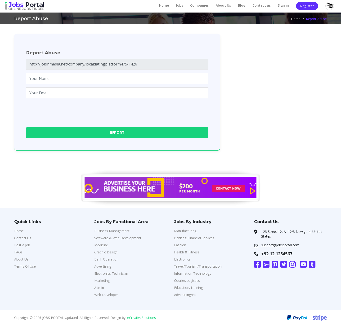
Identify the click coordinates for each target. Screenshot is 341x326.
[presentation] (62, 111)
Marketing (102, 280)
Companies (199, 5)
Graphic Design (105, 252)
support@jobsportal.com (280, 245)
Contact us (261, 5)
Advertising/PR (185, 294)
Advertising (102, 266)
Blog (241, 5)
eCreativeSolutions (141, 317)
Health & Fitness (186, 252)
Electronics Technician (111, 273)
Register (307, 6)
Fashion (180, 245)
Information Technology (192, 273)
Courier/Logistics (187, 280)
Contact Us (22, 238)
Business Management (112, 231)
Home (164, 5)
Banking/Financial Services (194, 238)
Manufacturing (185, 231)
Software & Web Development (117, 238)
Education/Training (188, 287)
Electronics (182, 259)
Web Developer (106, 294)
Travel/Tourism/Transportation (198, 266)
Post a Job (22, 245)
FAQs (18, 252)
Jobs (179, 5)
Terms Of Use (25, 266)
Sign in (283, 5)
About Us (223, 5)
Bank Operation (106, 259)
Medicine (101, 245)
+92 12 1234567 (276, 253)
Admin (99, 287)
